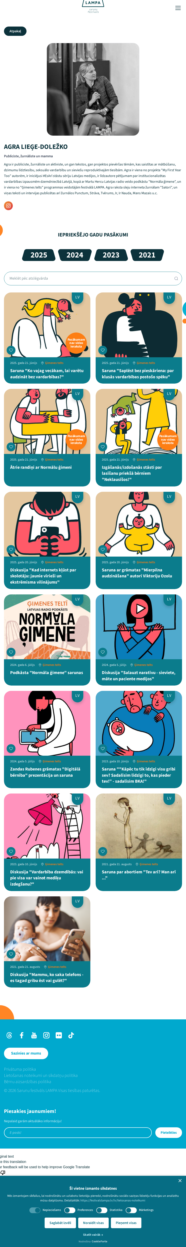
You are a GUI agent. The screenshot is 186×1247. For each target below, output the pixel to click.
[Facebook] (21, 1035)
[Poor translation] (3, 1175)
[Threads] (9, 1035)
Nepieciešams (52, 1210)
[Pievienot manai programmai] (11, 350)
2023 (111, 255)
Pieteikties (169, 1132)
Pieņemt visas (126, 1222)
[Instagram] (8, 205)
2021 (147, 255)
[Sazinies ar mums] (26, 1053)
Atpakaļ (15, 31)
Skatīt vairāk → (93, 1235)
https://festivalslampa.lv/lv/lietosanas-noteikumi (112, 1200)
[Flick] (58, 1035)
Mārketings (146, 1210)
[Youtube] (34, 1035)
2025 (38, 255)
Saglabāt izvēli (60, 1222)
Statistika (116, 1210)
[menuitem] (93, 1069)
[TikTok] (71, 1035)
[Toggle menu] (178, 8)
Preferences (85, 1210)
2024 (74, 255)
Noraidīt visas (93, 1222)
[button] (180, 1180)
